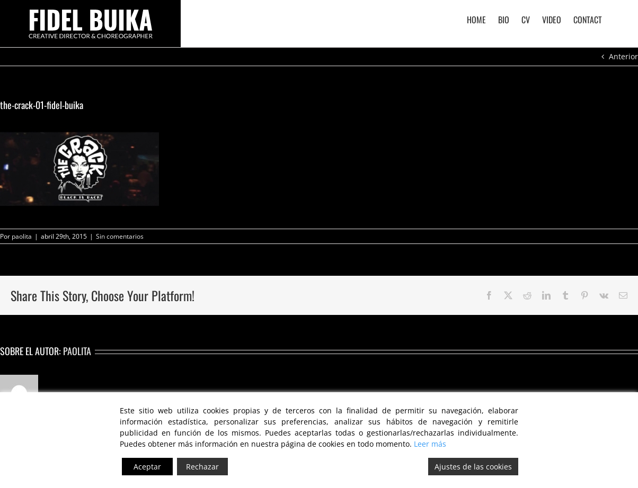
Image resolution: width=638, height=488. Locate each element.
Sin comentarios (120, 236)
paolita (22, 236)
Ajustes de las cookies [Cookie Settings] (473, 467)
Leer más (430, 444)
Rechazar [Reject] (202, 467)
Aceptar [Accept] (147, 467)
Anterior (623, 56)
